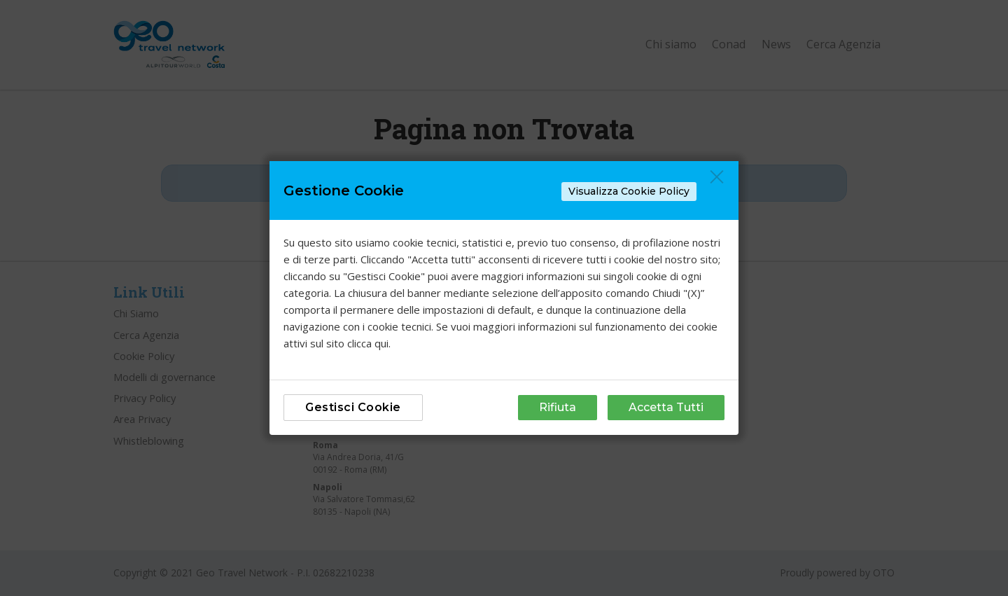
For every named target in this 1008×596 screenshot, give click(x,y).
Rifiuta (557, 407)
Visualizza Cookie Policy (629, 191)
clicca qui (367, 343)
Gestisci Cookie (353, 407)
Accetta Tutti (666, 407)
